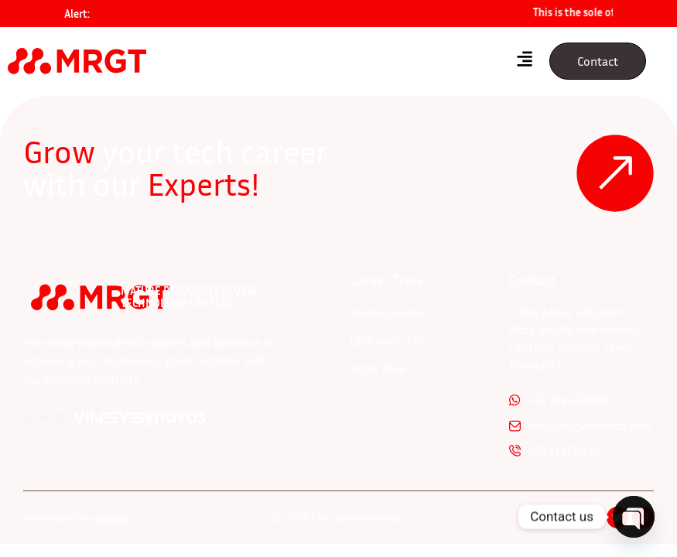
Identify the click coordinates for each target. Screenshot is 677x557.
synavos (109, 517)
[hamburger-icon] (524, 61)
